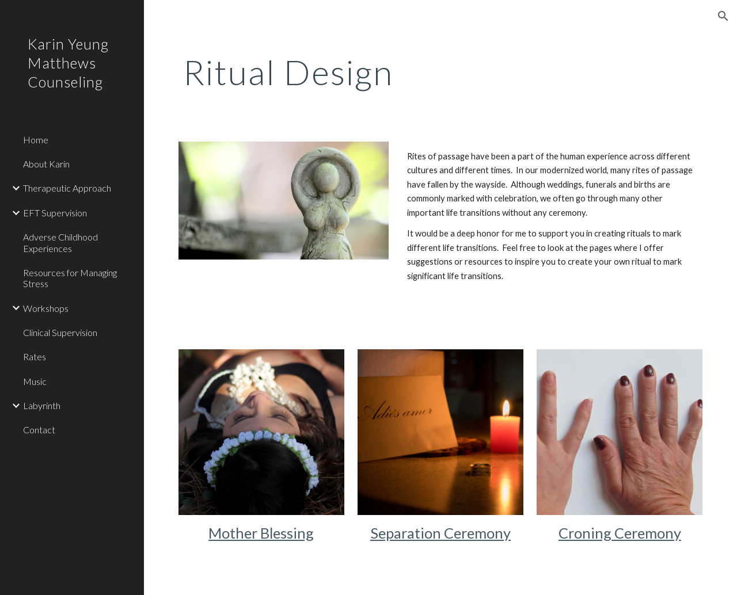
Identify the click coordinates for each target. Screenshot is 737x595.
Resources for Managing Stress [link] (70, 278)
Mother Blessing (261, 532)
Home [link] (35, 139)
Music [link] (35, 381)
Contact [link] (39, 429)
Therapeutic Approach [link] (67, 187)
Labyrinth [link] (41, 405)
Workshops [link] (46, 308)
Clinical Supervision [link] (60, 332)
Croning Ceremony (620, 532)
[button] (723, 16)
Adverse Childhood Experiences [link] (60, 242)
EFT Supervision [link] (55, 212)
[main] (395, 72)
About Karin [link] (46, 163)
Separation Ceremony (440, 532)
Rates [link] (34, 356)
